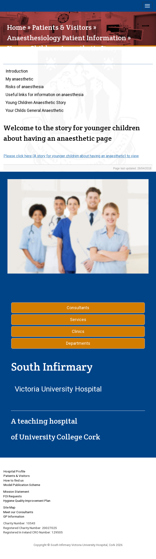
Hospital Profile (14, 471)
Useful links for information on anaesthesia (44, 94)
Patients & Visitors (62, 27)
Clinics (78, 331)
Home (16, 27)
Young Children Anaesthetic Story (36, 102)
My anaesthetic (19, 79)
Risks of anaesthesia (25, 86)
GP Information (13, 516)
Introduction (17, 71)
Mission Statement (16, 491)
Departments (78, 343)
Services (78, 319)
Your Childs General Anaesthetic (35, 110)
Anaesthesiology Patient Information (66, 37)
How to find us (13, 480)
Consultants (78, 307)
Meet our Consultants (18, 512)
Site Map (9, 507)
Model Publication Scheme (21, 485)
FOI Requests (12, 496)
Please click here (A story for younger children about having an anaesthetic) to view (71, 156)
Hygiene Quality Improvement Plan (26, 500)
